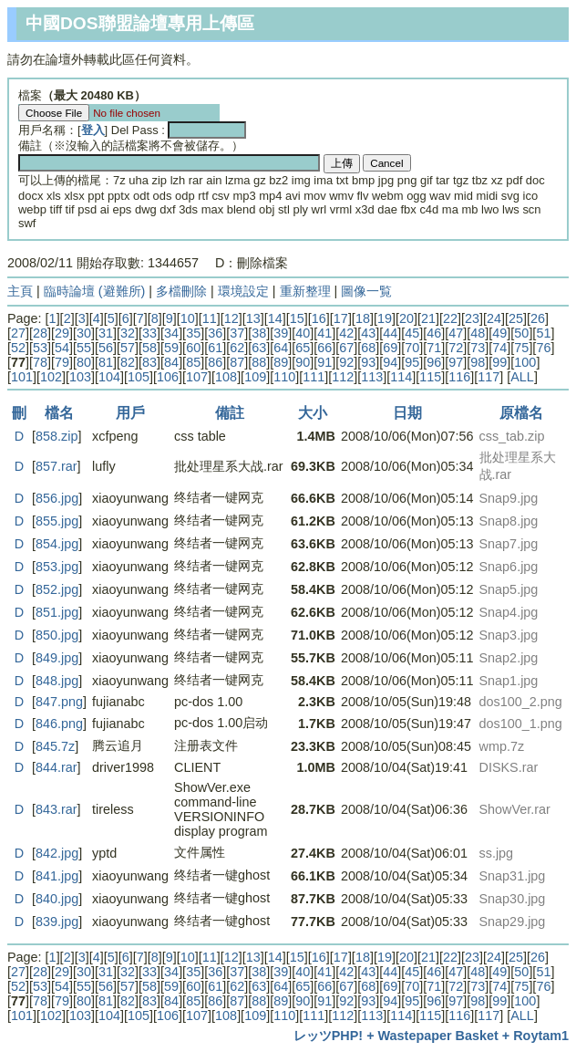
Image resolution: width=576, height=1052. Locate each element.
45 (412, 333)
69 (390, 347)
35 (193, 333)
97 (455, 362)
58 (149, 347)
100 (525, 362)
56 (105, 347)
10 (187, 318)
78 (40, 362)
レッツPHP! (328, 1035)
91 (324, 362)
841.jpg (57, 876)
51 (543, 333)
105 (138, 377)
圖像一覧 (366, 291)
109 (255, 377)
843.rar (56, 809)
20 (406, 318)
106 (168, 377)
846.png (59, 723)
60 (193, 347)
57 (127, 347)
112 (343, 377)
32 (127, 333)
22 (450, 318)
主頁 (20, 291)
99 (499, 362)
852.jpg (57, 589)
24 (494, 318)
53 (40, 347)
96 (434, 362)
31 (105, 333)
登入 (93, 130)
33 (149, 333)
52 (18, 347)
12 (231, 318)
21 (428, 318)
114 (401, 377)
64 (280, 347)
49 (499, 333)
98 (477, 362)
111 (313, 377)
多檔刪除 (181, 291)
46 (434, 333)
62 (237, 347)
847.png (59, 701)
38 (259, 333)
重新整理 (305, 291)
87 (237, 362)
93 (368, 362)
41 (324, 333)
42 (346, 333)
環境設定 (243, 291)
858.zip (56, 436)
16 (319, 318)
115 (430, 377)
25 (516, 318)
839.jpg (57, 921)
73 (477, 347)
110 (284, 377)
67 (346, 347)
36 (215, 333)
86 (215, 362)
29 (62, 333)
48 (477, 333)
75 (521, 347)
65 (302, 347)
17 (341, 318)
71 (434, 347)
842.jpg (57, 853)
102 (51, 377)
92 (346, 362)
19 (384, 318)
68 (368, 347)
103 (80, 377)
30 (84, 333)
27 (18, 333)
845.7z (55, 746)
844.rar (56, 767)
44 (390, 333)
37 (237, 333)
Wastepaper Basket (438, 1035)
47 (455, 333)
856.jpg (57, 498)
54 (62, 347)
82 (127, 362)
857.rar (56, 466)
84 (171, 362)
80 (84, 362)
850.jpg (57, 635)
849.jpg (57, 658)
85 (193, 362)
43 (368, 333)
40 (302, 333)
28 (40, 333)
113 (372, 377)
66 (324, 347)
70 (412, 347)
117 (488, 377)
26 (537, 318)
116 (459, 377)
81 (105, 362)
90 (302, 362)
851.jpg (57, 612)
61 (215, 347)
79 (62, 362)
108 (226, 377)
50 (521, 333)
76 (543, 347)
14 (275, 318)
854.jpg (57, 543)
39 (280, 333)
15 (297, 318)
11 (209, 318)
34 (171, 333)
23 (472, 318)
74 (499, 347)
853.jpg (57, 566)
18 (362, 318)
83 (149, 362)
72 (455, 347)
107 (197, 377)
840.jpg (57, 898)
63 (259, 347)
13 (253, 318)
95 (412, 362)
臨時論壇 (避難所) (95, 291)
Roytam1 (541, 1035)
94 (390, 362)
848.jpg (57, 680)
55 (84, 347)
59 (171, 347)
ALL (522, 377)
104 (109, 377)
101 (22, 377)
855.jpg (57, 521)
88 (259, 362)
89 (280, 362)
